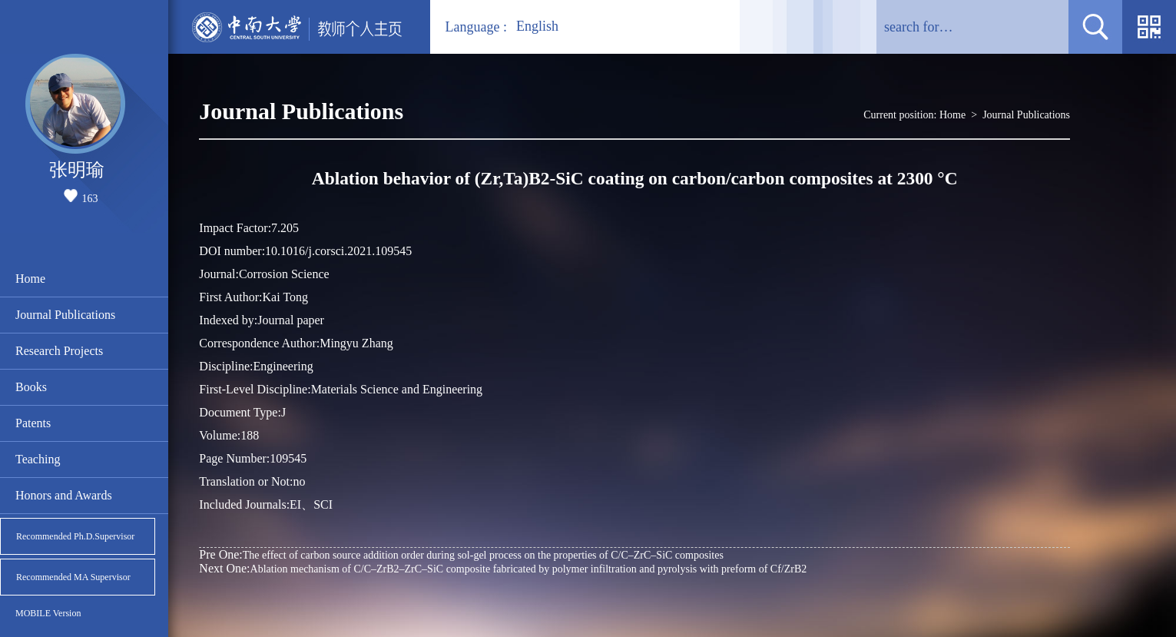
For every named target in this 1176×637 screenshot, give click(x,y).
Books (31, 386)
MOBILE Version (48, 613)
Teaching (37, 459)
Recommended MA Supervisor (73, 577)
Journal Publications (65, 314)
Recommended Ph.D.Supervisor (75, 536)
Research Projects (59, 350)
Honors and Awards (63, 495)
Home (30, 278)
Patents (33, 423)
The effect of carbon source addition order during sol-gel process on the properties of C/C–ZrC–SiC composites (461, 554)
